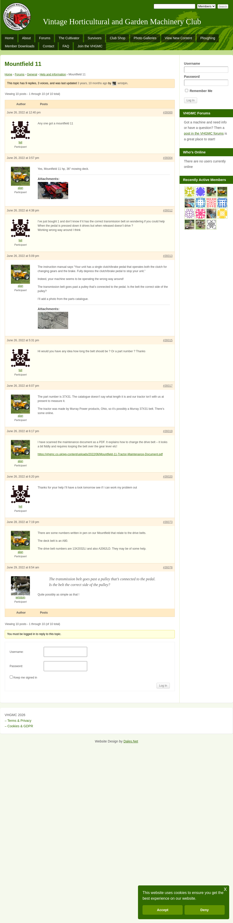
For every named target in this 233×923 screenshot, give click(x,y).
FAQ (65, 46)
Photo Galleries (145, 38)
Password (206, 80)
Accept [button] (162, 910)
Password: (16, 666)
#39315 (167, 340)
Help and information (53, 74)
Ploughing (207, 38)
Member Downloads (20, 46)
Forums (44, 38)
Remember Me (199, 91)
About (26, 38)
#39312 (167, 210)
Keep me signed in (25, 677)
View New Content (178, 38)
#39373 (167, 522)
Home (9, 38)
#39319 (167, 431)
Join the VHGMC (89, 46)
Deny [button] (204, 910)
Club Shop (117, 38)
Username (206, 67)
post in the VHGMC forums (204, 133)
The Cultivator (69, 38)
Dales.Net (131, 741)
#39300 (167, 112)
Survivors (94, 38)
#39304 (167, 158)
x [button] (225, 889)
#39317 (167, 385)
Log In (163, 685)
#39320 (167, 476)
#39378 (167, 567)
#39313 (167, 256)
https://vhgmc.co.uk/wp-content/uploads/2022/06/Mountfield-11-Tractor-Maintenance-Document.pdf (100, 454)
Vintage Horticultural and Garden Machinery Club (122, 21)
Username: (17, 652)
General (32, 74)
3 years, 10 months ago (92, 83)
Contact (48, 46)
